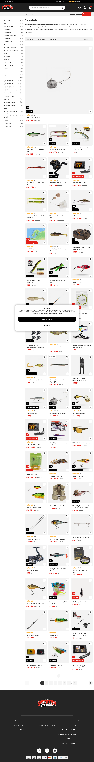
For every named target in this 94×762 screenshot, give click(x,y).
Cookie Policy (57, 313)
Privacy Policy (42, 313)
